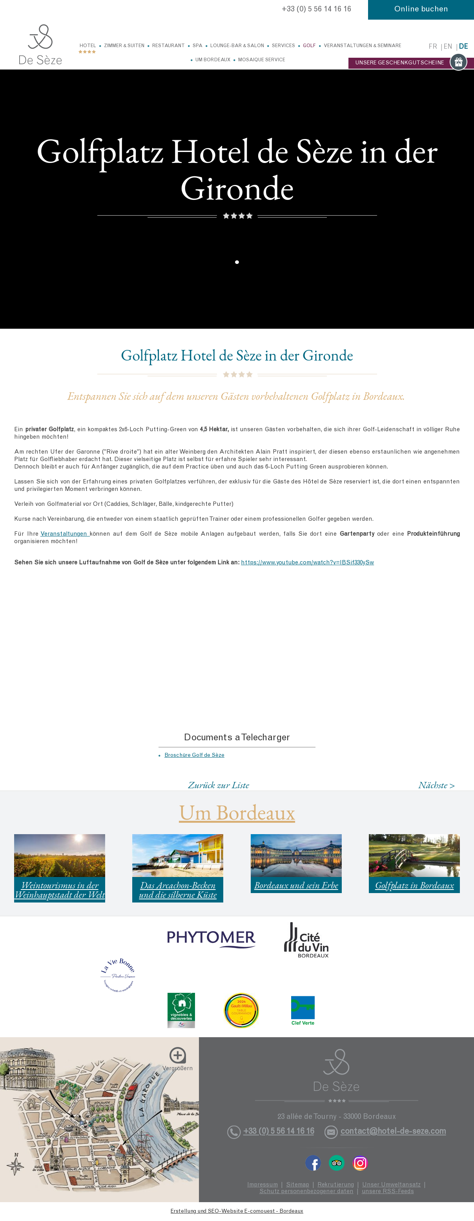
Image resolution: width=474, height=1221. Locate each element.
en (447, 47)
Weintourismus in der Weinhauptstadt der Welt (59, 890)
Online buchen (421, 10)
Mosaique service (261, 60)
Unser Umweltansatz (391, 1185)
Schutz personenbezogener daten (306, 1192)
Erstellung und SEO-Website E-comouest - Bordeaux (237, 1211)
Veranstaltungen (65, 534)
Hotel (88, 46)
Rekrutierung (335, 1185)
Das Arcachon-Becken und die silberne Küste (178, 890)
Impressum (262, 1185)
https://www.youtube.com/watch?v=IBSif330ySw (307, 563)
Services (283, 46)
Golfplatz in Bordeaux (414, 885)
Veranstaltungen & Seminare (362, 46)
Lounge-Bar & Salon (237, 46)
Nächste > (436, 785)
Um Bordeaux (212, 60)
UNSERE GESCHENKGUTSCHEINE (411, 63)
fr (432, 47)
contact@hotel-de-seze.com (393, 1132)
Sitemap (297, 1185)
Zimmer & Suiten (124, 46)
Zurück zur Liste (218, 784)
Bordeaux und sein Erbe (296, 885)
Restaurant (168, 46)
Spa (197, 46)
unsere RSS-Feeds (388, 1192)
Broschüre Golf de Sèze (194, 755)
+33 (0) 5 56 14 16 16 (316, 10)
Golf (309, 46)
